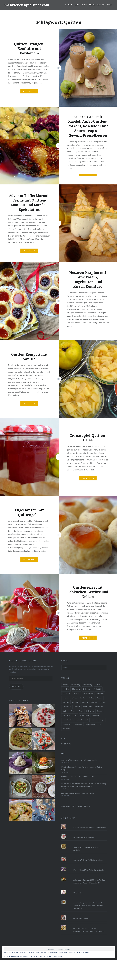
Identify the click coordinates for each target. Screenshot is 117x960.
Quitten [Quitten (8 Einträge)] (100, 711)
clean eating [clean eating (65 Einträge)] (87, 685)
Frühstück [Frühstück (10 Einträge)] (97, 689)
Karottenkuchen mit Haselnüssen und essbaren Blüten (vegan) (81, 768)
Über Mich (80, 5)
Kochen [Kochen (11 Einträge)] (99, 698)
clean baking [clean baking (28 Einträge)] (75, 685)
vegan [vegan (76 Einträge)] (102, 720)
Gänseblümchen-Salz (81, 918)
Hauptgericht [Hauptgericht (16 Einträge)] (88, 693)
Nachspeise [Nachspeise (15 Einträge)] (99, 707)
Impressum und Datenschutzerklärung (75, 806)
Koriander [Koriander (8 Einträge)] (75, 702)
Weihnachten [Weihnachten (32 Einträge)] (90, 724)
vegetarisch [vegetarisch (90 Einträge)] (67, 724)
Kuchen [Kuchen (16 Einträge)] (85, 702)
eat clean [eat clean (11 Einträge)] (66, 689)
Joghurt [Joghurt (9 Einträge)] (74, 698)
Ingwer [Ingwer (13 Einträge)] (65, 698)
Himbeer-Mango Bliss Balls (83, 837)
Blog (67, 5)
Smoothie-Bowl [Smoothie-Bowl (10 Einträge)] (68, 720)
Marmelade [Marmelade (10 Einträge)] (87, 707)
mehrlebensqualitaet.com (26, 5)
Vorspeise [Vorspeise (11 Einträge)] (78, 724)
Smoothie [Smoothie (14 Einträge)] (95, 715)
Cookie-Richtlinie (58, 956)
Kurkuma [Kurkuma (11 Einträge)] (94, 702)
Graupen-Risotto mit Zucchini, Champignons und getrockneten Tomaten (89, 929)
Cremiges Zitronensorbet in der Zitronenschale (79, 760)
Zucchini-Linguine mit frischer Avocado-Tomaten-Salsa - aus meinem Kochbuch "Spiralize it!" (88, 905)
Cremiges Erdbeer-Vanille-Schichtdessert (88, 860)
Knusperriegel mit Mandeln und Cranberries (89, 827)
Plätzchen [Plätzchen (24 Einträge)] (90, 711)
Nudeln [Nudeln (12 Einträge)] (65, 711)
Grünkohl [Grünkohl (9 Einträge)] (76, 693)
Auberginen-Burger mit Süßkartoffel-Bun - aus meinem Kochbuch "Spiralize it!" (89, 881)
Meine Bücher (96, 5)
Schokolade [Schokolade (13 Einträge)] (84, 715)
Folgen (16, 686)
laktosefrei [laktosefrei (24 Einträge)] (67, 707)
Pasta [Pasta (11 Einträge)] (81, 711)
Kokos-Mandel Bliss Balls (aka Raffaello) (88, 870)
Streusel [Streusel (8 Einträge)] (94, 720)
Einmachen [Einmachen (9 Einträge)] (76, 689)
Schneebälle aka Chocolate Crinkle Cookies (77, 777)
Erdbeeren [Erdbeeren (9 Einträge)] (87, 689)
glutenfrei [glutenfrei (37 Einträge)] (66, 693)
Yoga (110, 5)
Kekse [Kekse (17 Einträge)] (91, 698)
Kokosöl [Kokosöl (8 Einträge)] (66, 702)
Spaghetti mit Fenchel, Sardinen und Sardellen (86, 848)
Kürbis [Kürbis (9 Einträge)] (102, 702)
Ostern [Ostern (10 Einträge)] (73, 711)
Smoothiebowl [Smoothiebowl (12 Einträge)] (82, 720)
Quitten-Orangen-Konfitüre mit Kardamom (77, 793)
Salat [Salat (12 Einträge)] (75, 715)
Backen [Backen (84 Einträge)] (65, 685)
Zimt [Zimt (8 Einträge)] (99, 724)
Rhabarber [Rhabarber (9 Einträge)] (66, 715)
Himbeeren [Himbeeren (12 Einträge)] (100, 693)
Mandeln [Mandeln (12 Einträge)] (77, 707)
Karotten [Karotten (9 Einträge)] (83, 698)
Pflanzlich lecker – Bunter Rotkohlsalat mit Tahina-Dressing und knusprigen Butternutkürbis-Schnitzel (83, 785)
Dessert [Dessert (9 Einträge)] (98, 685)
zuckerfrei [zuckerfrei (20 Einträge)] (66, 729)
